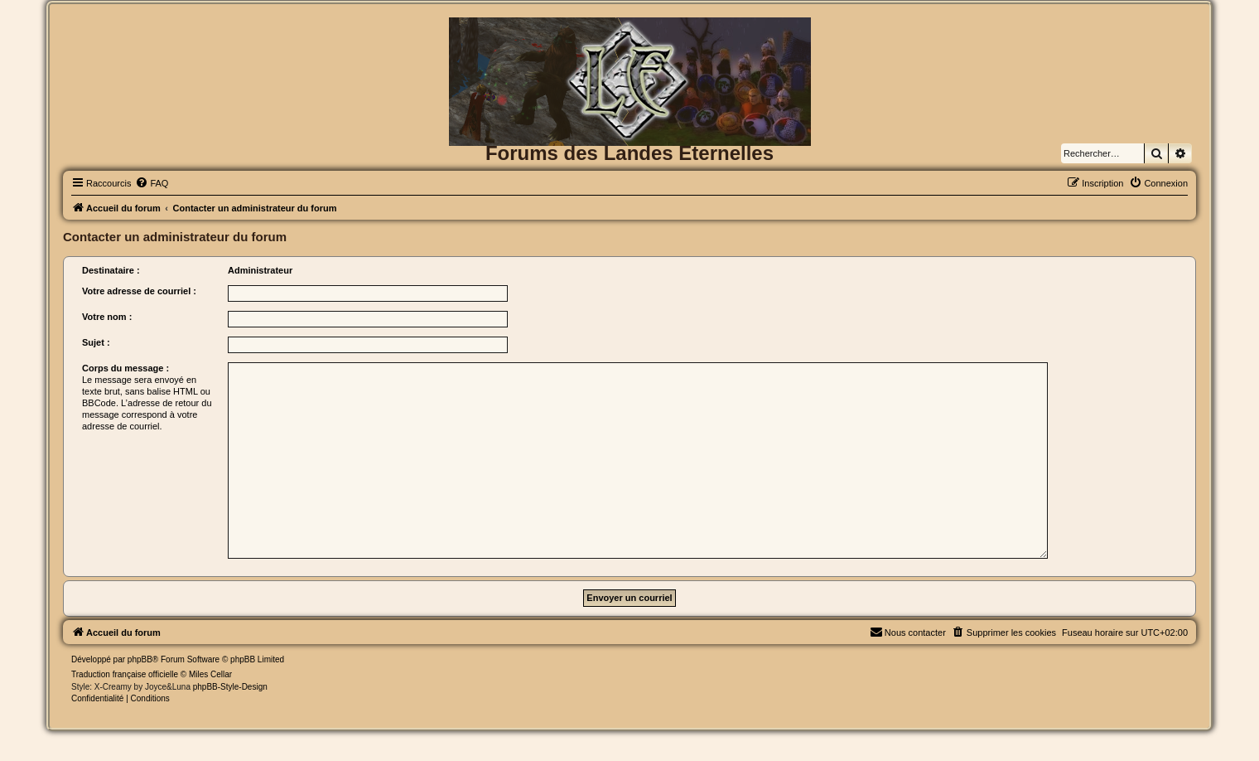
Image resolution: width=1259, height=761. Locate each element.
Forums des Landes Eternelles (629, 153)
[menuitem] (151, 183)
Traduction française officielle (124, 674)
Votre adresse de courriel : (139, 291)
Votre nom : (107, 317)
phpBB (140, 659)
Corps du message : (125, 368)
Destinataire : (111, 270)
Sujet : (96, 342)
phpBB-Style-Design (230, 686)
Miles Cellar (210, 674)
